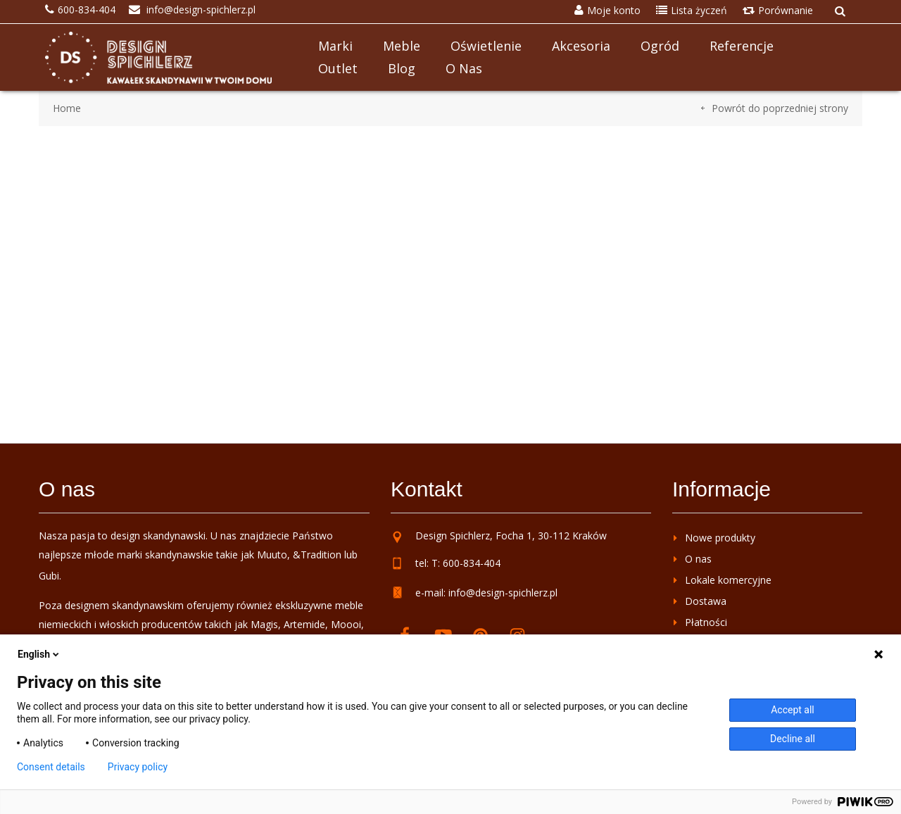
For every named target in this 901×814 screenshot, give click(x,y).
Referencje (742, 45)
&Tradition (317, 554)
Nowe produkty (720, 537)
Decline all (792, 738)
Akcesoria (581, 45)
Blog (401, 68)
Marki (335, 45)
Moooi (346, 624)
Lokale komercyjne (728, 580)
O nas (464, 68)
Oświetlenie (486, 45)
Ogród (660, 45)
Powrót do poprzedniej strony (780, 108)
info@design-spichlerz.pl (502, 592)
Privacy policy (138, 766)
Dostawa (705, 601)
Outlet (338, 68)
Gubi (49, 575)
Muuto (272, 554)
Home (67, 108)
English (39, 654)
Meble (401, 45)
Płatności (706, 622)
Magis (264, 624)
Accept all (792, 709)
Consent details (51, 766)
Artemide (304, 624)
